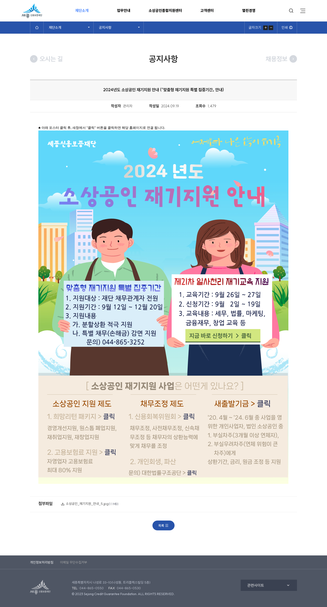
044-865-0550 (91, 588)
